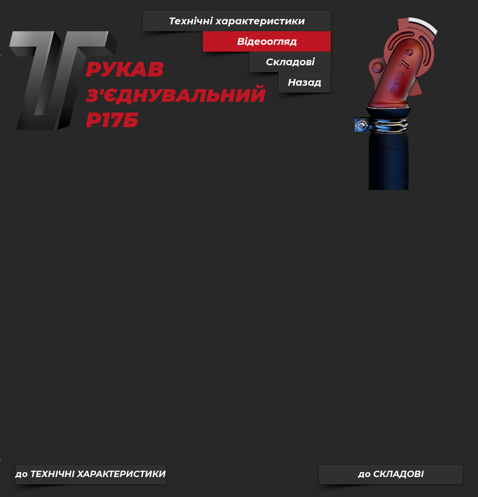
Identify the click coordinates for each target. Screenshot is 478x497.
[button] (267, 41)
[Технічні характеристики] (237, 21)
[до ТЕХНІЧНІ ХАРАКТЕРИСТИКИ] (91, 474)
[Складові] (290, 62)
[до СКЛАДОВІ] (391, 474)
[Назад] (304, 82)
